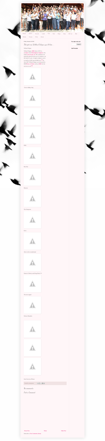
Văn (49, 33)
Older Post (63, 430)
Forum (30, 37)
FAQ (36, 37)
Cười (43, 33)
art (34, 54)
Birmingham (35, 52)
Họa (64, 33)
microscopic (30, 54)
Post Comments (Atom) (35, 433)
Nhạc (59, 33)
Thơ (54, 33)
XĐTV (30, 33)
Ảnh (76, 33)
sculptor (26, 52)
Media (24, 37)
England (41, 52)
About (42, 37)
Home (24, 33)
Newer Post (27, 430)
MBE (33, 51)
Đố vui (70, 33)
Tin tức (37, 33)
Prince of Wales (30, 64)
